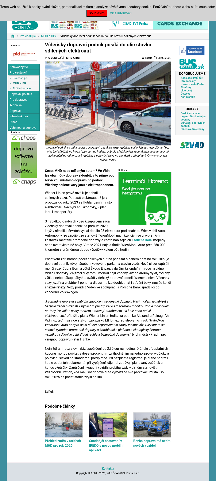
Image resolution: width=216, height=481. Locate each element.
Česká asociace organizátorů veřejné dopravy (193, 116)
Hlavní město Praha (192, 84)
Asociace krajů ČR (191, 77)
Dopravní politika (20, 94)
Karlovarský (188, 96)
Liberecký (186, 90)
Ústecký (185, 93)
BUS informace (22, 88)
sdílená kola (143, 240)
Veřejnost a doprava (22, 128)
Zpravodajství (18, 67)
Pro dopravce (18, 100)
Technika (15, 105)
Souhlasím (97, 13)
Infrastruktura (18, 116)
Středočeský (188, 81)
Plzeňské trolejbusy (192, 129)
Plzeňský (186, 87)
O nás (13, 122)
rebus (146, 57)
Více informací (121, 13)
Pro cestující (28, 36)
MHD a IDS (48, 36)
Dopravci (15, 111)
